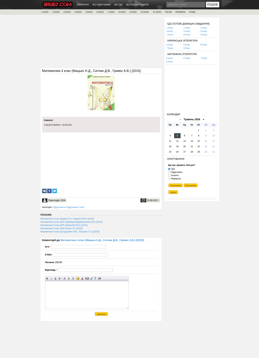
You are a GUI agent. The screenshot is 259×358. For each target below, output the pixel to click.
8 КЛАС (122, 12)
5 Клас (186, 31)
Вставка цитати (91, 278)
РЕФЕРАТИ (83, 4)
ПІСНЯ (168, 12)
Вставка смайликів (78, 278)
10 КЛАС (145, 12)
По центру (69, 278)
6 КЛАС (100, 12)
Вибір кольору (82, 278)
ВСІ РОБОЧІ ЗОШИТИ (137, 4)
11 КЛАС (157, 12)
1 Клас (169, 28)
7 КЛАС (111, 12)
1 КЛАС (45, 12)
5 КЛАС (89, 12)
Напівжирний (47, 278)
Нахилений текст (51, 278)
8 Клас (186, 34)
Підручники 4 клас (75, 207)
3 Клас (204, 28)
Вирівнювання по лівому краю (65, 278)
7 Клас (169, 34)
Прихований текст (87, 278)
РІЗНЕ (192, 12)
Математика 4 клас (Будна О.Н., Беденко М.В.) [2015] (67, 218)
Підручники (58, 207)
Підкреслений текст (55, 278)
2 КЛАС (56, 12)
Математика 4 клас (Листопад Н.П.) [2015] (61, 228)
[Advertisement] (101, 42)
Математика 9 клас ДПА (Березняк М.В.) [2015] (64, 225)
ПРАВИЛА (180, 12)
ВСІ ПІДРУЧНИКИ (101, 4)
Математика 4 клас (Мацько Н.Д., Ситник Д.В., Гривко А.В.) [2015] (102, 240)
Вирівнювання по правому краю (73, 278)
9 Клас (204, 34)
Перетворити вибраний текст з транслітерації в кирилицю (95, 278)
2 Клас (186, 28)
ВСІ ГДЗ (118, 4)
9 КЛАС (133, 12)
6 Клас (204, 31)
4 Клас (169, 31)
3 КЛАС (67, 12)
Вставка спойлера (99, 278)
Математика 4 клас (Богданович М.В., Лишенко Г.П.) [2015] (69, 231)
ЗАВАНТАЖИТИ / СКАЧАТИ (58, 125)
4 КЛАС (78, 12)
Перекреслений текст (60, 278)
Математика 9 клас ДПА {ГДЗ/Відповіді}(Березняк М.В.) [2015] (71, 222)
